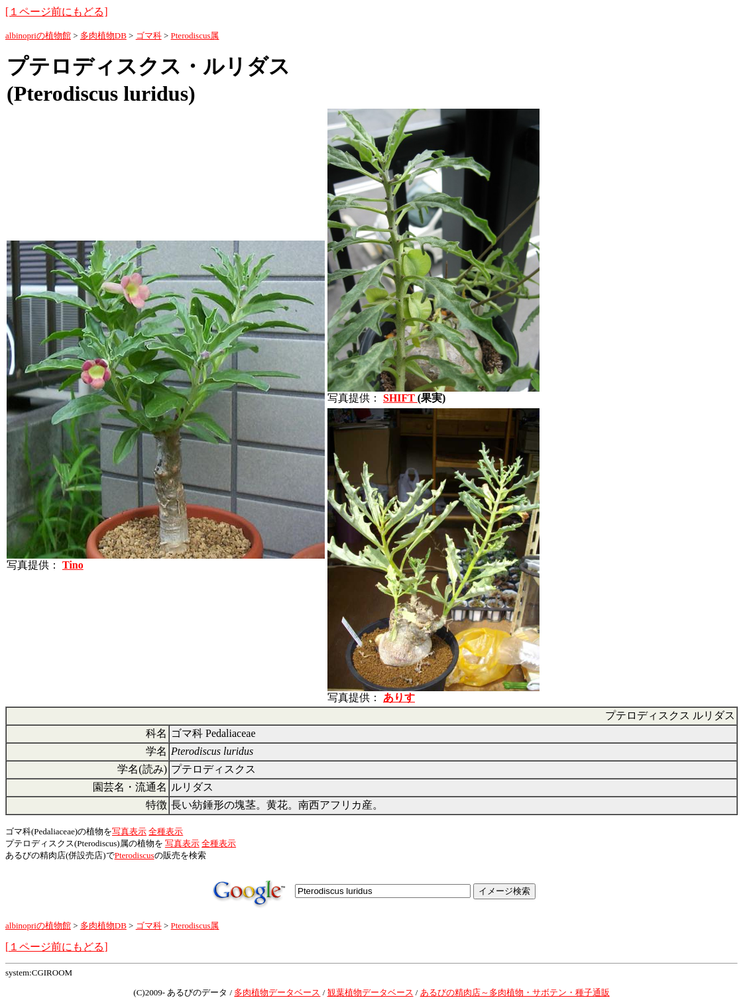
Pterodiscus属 (195, 35)
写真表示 (129, 831)
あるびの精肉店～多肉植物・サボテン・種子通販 (515, 992)
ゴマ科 (149, 35)
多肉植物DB (103, 35)
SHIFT (400, 398)
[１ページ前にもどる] (56, 11)
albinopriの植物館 (38, 35)
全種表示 (165, 831)
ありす (399, 697)
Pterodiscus (134, 855)
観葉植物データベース (370, 992)
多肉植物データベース (277, 992)
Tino (73, 565)
